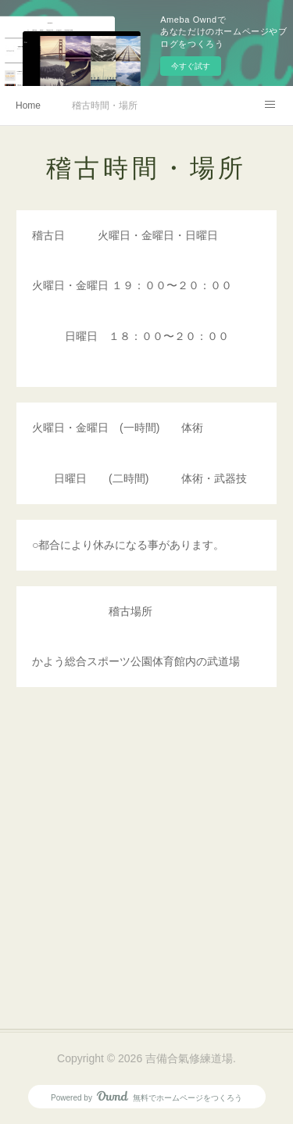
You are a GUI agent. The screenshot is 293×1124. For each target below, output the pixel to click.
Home (28, 105)
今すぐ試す (190, 66)
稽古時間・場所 (105, 105)
